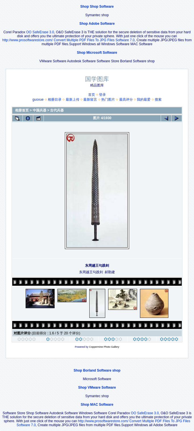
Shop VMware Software (97, 387)
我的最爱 (143, 99)
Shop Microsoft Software (97, 53)
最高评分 (126, 99)
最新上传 (72, 99)
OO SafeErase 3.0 (40, 32)
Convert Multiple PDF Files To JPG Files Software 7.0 (94, 40)
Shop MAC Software (97, 405)
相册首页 (22, 110)
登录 (102, 95)
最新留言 (90, 99)
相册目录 (54, 99)
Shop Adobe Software (97, 24)
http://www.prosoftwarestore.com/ (27, 40)
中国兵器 (39, 110)
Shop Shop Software (96, 7)
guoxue (38, 99)
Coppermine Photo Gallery (104, 346)
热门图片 (108, 99)
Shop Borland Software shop (97, 370)
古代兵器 (57, 110)
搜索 (158, 99)
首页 (91, 95)
